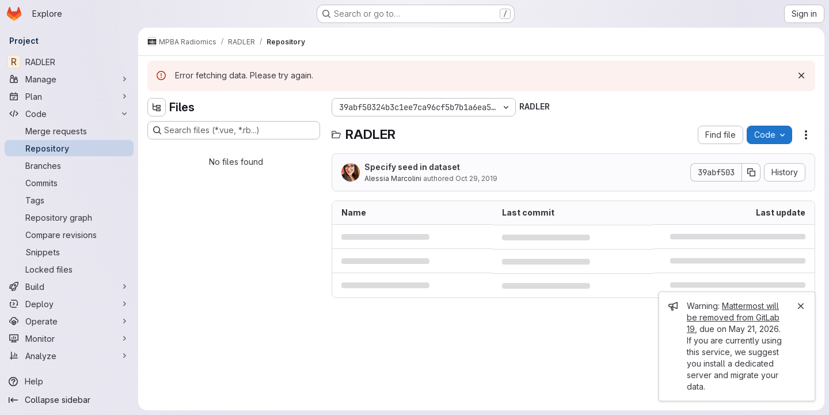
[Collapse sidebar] (69, 400)
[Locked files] (69, 269)
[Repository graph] (69, 217)
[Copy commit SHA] (751, 172)
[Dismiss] (801, 75)
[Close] (801, 306)
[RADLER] (69, 62)
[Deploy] (69, 304)
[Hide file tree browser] (156, 107)
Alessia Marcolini (392, 178)
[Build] (69, 286)
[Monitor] (69, 338)
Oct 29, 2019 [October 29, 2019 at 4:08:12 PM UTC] (476, 178)
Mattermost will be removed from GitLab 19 (733, 317)
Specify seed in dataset (412, 167)
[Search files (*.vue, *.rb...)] (233, 130)
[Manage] (69, 79)
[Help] (69, 381)
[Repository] (69, 148)
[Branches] (69, 165)
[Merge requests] (69, 131)
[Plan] (69, 96)
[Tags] (69, 200)
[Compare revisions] (69, 235)
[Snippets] (69, 252)
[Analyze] (69, 356)
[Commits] (69, 183)
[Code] (69, 113)
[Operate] (69, 321)
